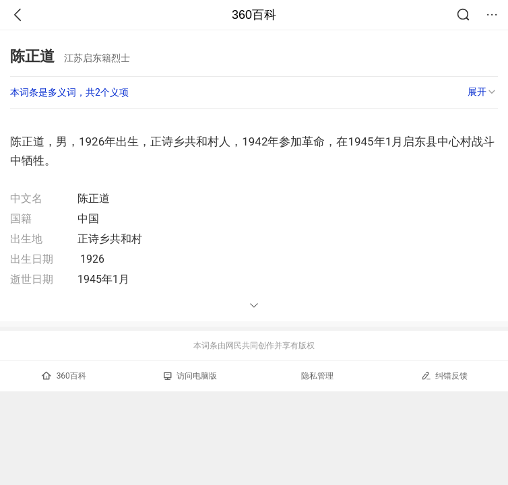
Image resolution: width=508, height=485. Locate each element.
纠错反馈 (444, 375)
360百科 (254, 15)
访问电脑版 (190, 376)
